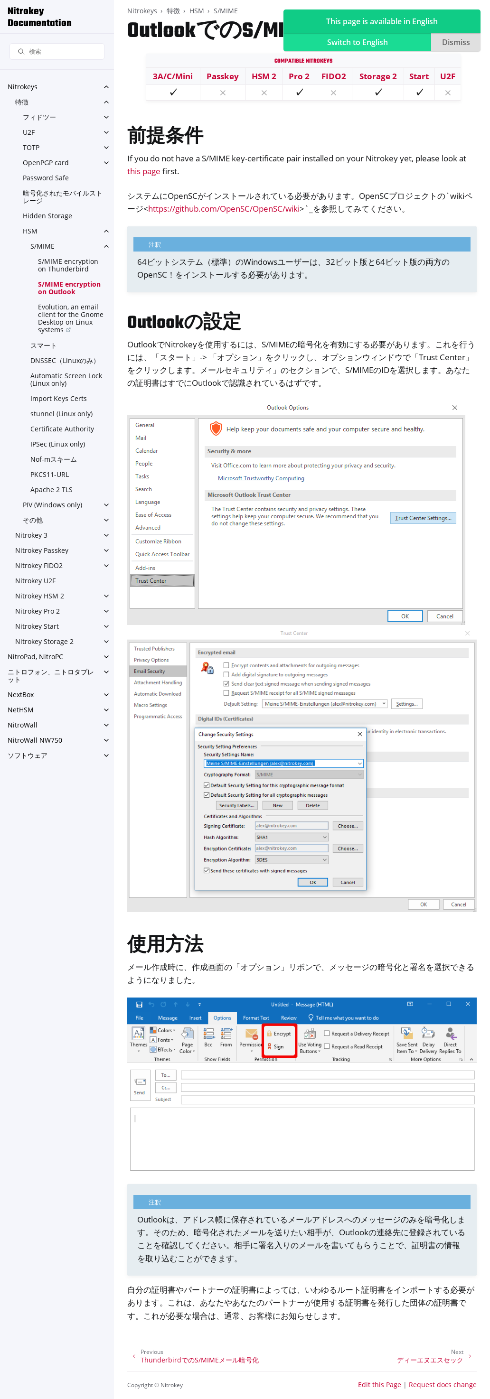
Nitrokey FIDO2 (39, 565)
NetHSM (21, 709)
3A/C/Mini (173, 76)
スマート (43, 345)
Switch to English (357, 42)
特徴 (21, 101)
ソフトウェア (27, 755)
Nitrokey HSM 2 (39, 595)
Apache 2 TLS (51, 489)
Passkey (223, 76)
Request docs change (443, 1384)
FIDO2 (333, 76)
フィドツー (39, 116)
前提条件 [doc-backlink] (165, 137)
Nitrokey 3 (31, 535)
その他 (33, 519)
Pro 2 (299, 76)
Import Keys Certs (58, 398)
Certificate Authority (62, 428)
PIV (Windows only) (52, 504)
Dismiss (456, 42)
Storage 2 (378, 76)
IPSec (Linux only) (57, 443)
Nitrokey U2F (35, 580)
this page (143, 171)
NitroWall (23, 724)
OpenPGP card (46, 162)
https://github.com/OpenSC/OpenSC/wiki (224, 208)
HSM (30, 230)
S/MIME (42, 246)
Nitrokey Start (37, 626)
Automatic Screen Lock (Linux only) (66, 379)
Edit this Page (379, 1384)
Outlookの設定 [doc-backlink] (184, 323)
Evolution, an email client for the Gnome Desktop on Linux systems (71, 318)
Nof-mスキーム (53, 459)
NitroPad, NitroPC (35, 656)
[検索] (57, 51)
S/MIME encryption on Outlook (69, 288)
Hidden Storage (47, 215)
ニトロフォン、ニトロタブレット (51, 675)
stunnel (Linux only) (61, 413)
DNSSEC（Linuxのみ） (65, 360)
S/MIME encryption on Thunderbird (68, 265)
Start (419, 76)
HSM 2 (264, 76)
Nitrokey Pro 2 (37, 611)
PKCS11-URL (49, 474)
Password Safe (46, 177)
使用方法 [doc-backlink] (165, 946)
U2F (29, 132)
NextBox (21, 694)
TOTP (31, 147)
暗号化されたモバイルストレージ (63, 196)
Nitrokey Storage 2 (44, 641)
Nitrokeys (23, 86)
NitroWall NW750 (35, 740)
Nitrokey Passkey (41, 550)
